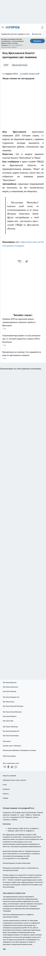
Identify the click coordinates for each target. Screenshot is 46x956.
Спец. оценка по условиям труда (14, 893)
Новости (6, 794)
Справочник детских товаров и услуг (15, 34)
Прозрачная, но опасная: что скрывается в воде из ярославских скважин (23, 355)
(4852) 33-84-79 (20, 831)
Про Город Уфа (8, 721)
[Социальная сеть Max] (16, 766)
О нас (5, 784)
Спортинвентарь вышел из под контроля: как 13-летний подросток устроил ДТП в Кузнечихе (23, 340)
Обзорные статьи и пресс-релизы (14, 780)
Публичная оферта (9, 756)
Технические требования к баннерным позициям (19, 750)
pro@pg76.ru (34, 828)
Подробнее (7, 911)
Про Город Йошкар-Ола (11, 697)
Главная (5, 798)
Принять (37, 41)
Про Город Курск (8, 702)
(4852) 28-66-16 (24, 828)
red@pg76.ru (30, 831)
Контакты (6, 789)
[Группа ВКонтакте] (5, 766)
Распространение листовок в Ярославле (16, 863)
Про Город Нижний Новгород (13, 706)
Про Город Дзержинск (10, 687)
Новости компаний (9, 776)
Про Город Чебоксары (10, 727)
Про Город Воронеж (10, 682)
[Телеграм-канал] (12, 766)
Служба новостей (29, 73)
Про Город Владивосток (11, 731)
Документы (7, 741)
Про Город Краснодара (11, 735)
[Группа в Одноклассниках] (8, 766)
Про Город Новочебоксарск (12, 712)
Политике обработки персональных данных (12, 46)
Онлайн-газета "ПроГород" (12, 746)
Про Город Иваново (9, 691)
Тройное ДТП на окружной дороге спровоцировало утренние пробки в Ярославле (23, 324)
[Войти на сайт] (42, 27)
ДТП (6, 65)
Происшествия (19, 65)
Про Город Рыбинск (9, 716)
